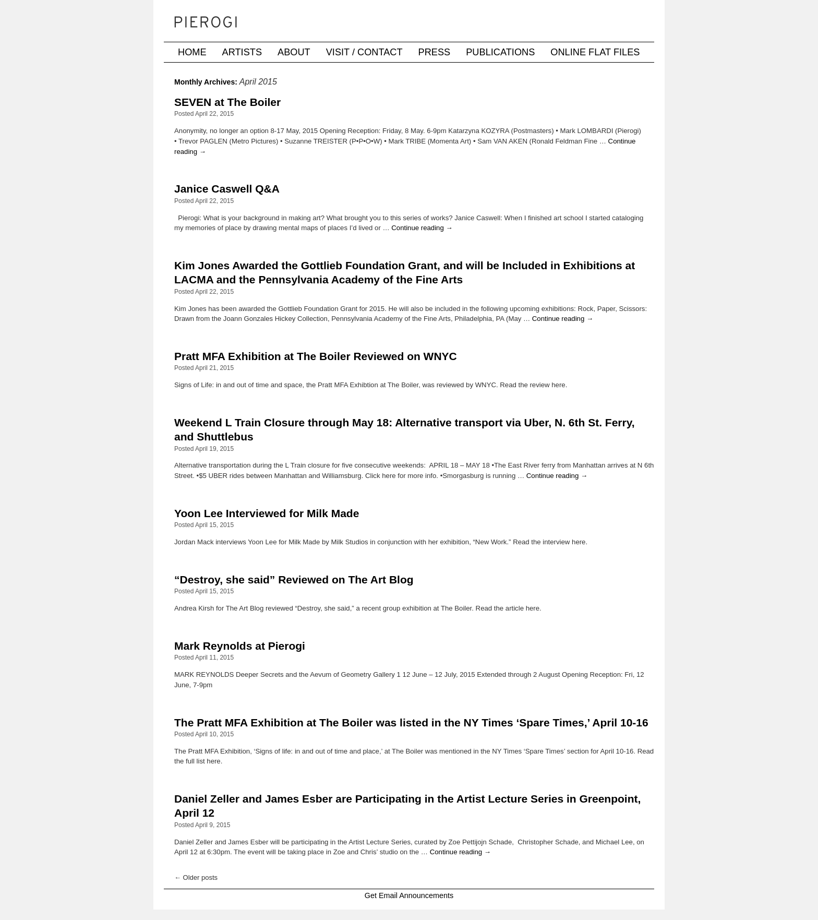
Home (192, 52)
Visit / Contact (364, 52)
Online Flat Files (595, 52)
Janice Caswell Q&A (227, 189)
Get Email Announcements (409, 895)
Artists (242, 52)
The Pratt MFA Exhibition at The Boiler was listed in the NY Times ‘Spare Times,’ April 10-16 (411, 722)
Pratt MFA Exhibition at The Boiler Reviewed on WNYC (315, 356)
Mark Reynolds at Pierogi (239, 646)
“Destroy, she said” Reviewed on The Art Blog (294, 579)
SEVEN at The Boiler (227, 102)
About (294, 52)
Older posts (196, 877)
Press (434, 52)
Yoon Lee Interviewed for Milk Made (266, 513)
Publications (500, 52)
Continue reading (421, 228)
